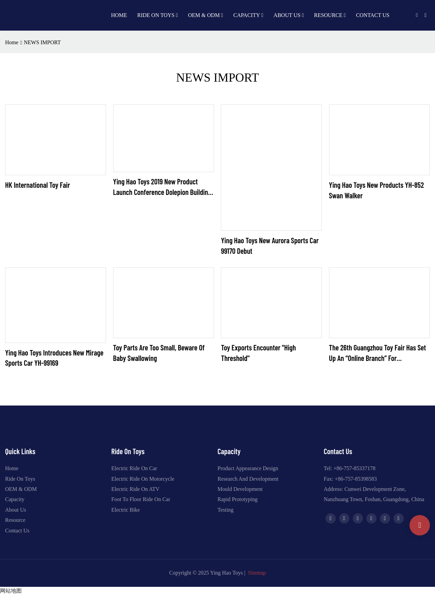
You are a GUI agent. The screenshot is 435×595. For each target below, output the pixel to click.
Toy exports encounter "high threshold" (258, 352)
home (11, 42)
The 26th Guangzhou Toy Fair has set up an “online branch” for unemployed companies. (377, 353)
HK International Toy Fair (37, 184)
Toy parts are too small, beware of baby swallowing (159, 352)
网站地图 (11, 591)
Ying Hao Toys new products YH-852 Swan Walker (376, 190)
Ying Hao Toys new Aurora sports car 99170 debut (269, 245)
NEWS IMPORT (42, 42)
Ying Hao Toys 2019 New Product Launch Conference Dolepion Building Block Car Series (162, 187)
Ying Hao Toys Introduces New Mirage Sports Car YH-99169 (54, 357)
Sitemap (257, 573)
